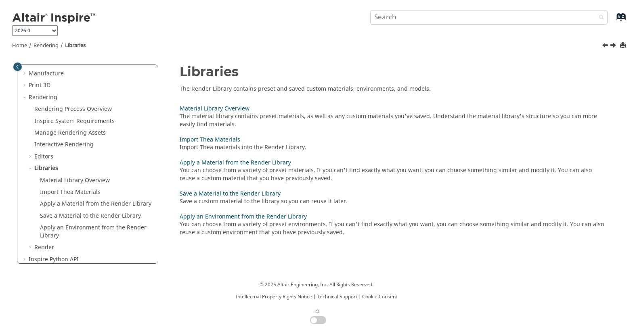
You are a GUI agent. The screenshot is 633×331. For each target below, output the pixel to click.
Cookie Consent (379, 296)
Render (44, 247)
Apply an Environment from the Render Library (93, 231)
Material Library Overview (75, 180)
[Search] (599, 18)
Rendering (46, 45)
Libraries (75, 45)
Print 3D (39, 85)
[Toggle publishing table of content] (17, 66)
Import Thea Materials (70, 192)
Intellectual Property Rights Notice (274, 296)
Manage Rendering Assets (70, 133)
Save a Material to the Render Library (90, 216)
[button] (25, 74)
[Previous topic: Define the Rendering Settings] (606, 46)
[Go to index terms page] (612, 21)
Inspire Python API (54, 259)
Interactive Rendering (64, 144)
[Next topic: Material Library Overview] (614, 46)
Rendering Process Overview (73, 109)
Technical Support (337, 296)
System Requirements (74, 121)
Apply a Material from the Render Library (95, 204)
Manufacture (46, 73)
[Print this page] (623, 45)
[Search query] (489, 17)
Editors (43, 156)
